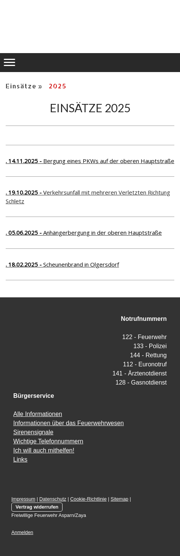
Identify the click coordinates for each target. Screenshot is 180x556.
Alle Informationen (37, 414)
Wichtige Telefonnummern (48, 441)
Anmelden (22, 532)
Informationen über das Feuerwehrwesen (68, 423)
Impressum (23, 499)
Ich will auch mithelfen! (43, 450)
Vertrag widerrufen (37, 507)
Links (20, 459)
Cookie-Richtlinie (88, 499)
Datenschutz (52, 499)
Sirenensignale (33, 432)
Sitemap (119, 499)
